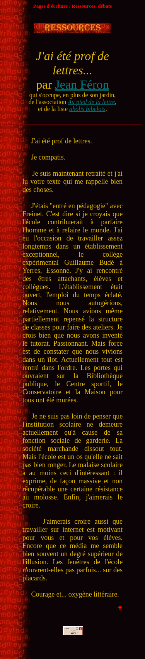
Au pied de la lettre (91, 102)
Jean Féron (82, 84)
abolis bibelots (87, 109)
